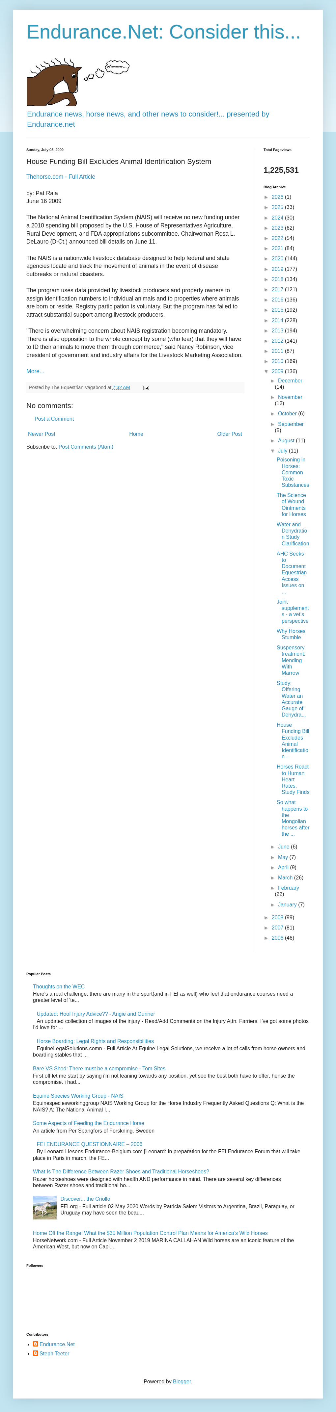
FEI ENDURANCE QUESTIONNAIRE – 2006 (89, 1144)
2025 (278, 207)
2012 (278, 341)
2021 (278, 248)
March (286, 877)
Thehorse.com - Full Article (60, 176)
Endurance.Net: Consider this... (163, 32)
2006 (278, 938)
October (288, 413)
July (283, 451)
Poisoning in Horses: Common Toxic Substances (293, 472)
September (291, 424)
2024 (278, 218)
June (284, 847)
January (288, 904)
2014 (278, 320)
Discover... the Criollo (85, 1199)
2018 (278, 279)
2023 (278, 228)
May (284, 857)
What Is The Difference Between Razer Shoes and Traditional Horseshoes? (121, 1171)
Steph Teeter (54, 1353)
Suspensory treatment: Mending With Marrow (291, 660)
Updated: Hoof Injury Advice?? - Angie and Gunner (96, 1014)
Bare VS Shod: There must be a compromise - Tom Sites (99, 1068)
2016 (278, 299)
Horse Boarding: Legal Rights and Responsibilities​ (95, 1041)
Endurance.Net (57, 1344)
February (288, 888)
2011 (278, 351)
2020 (278, 258)
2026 (278, 197)
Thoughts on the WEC (59, 986)
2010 (278, 361)
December (290, 380)
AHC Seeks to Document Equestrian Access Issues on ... (292, 572)
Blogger (182, 1381)
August (287, 440)
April (284, 867)
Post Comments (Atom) (86, 447)
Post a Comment (54, 419)
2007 (278, 927)
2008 (278, 917)
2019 (278, 269)
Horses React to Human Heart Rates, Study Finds (293, 779)
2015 (278, 310)
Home (136, 434)
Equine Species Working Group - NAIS (78, 1096)
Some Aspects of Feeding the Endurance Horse (88, 1123)
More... (35, 371)
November (290, 397)
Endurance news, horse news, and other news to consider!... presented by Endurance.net (148, 113)
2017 (278, 289)
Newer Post (41, 434)
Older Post (229, 434)
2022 (278, 238)
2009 (278, 371)
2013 (278, 330)
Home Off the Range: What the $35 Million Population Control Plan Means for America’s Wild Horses (150, 1233)
